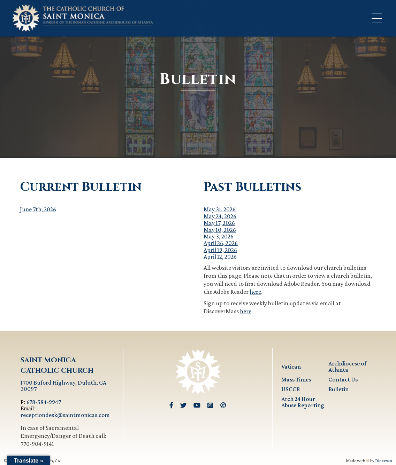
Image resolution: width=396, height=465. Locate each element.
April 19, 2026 (220, 249)
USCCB (290, 389)
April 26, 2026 (221, 242)
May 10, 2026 (220, 229)
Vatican (291, 366)
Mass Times (296, 379)
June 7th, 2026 (38, 209)
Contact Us (343, 379)
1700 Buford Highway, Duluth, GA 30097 (63, 385)
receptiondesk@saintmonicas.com (65, 414)
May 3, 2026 (219, 236)
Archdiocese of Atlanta (347, 366)
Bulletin (338, 389)
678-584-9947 (43, 402)
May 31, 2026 (220, 209)
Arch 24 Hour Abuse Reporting (302, 402)
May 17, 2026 (219, 222)
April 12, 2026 (220, 256)
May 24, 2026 (220, 216)
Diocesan (383, 460)
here (255, 291)
